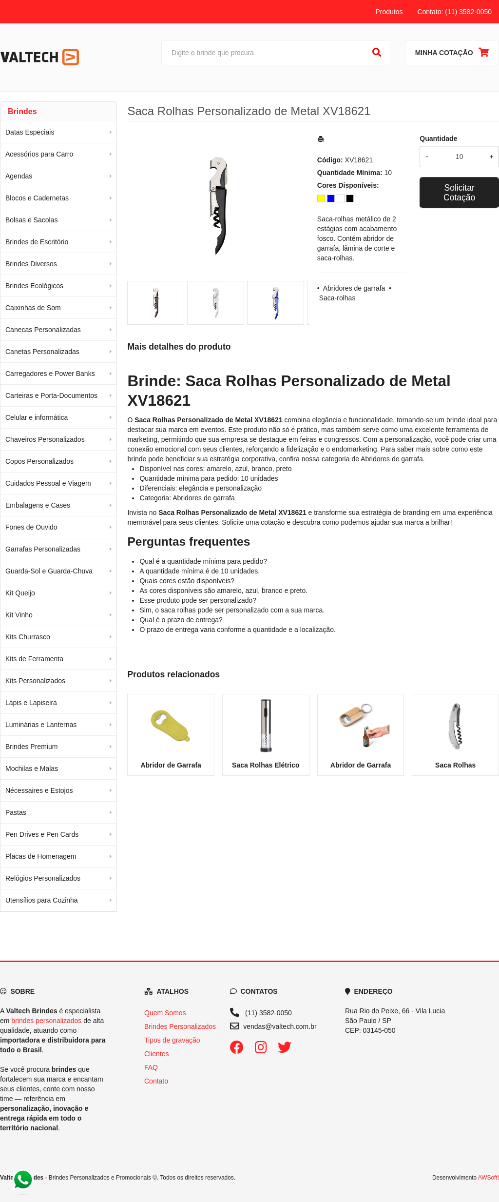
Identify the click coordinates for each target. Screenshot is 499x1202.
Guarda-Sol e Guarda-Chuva (49, 571)
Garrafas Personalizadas (42, 549)
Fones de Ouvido (31, 527)
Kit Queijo (20, 593)
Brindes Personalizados (180, 1026)
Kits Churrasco (27, 637)
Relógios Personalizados (42, 878)
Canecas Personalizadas (43, 330)
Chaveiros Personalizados (45, 439)
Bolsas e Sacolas (31, 220)
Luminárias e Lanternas (41, 725)
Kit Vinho (19, 615)
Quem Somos (165, 1013)
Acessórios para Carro (39, 154)
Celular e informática (36, 417)
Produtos (389, 12)
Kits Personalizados (35, 681)
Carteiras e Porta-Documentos (51, 395)
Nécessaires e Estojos (39, 790)
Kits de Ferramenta (34, 659)
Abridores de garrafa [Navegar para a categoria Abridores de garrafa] (392, 459)
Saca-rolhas (337, 298)
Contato (156, 1081)
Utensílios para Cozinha (41, 900)
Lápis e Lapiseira (31, 703)
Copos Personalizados (39, 461)
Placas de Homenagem (41, 856)
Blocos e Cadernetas (37, 198)
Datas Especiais (29, 132)
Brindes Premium (31, 746)
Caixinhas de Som (33, 308)
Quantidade (438, 138)
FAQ (151, 1067)
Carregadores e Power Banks (50, 373)
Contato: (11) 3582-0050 (454, 12)
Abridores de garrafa (354, 288)
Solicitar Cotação (459, 192)
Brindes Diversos (31, 264)
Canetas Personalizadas (42, 351)
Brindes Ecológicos (34, 286)
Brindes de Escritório (36, 242)
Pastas (15, 812)
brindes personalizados (46, 1021)
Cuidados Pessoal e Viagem (48, 483)
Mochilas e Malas (31, 768)
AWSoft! (488, 1177)
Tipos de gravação (172, 1040)
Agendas (18, 176)
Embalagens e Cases (37, 505)
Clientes (156, 1054)
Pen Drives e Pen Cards (41, 834)
